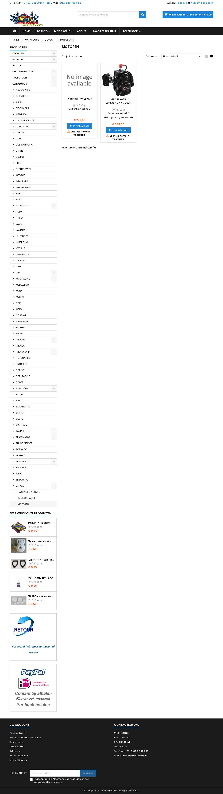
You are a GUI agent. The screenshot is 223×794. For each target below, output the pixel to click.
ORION (19, 309)
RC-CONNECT (23, 358)
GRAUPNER (22, 181)
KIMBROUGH (22, 242)
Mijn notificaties (18, 760)
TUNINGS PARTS (26, 498)
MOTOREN (23, 504)
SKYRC (19, 418)
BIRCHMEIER (22, 108)
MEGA (19, 291)
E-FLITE (19, 150)
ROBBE (19, 382)
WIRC (19, 473)
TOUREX (20, 455)
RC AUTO (42, 31)
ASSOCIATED (23, 90)
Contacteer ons (126, 725)
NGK (18, 303)
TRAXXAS (21, 461)
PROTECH (21, 345)
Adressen (15, 751)
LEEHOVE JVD (23, 254)
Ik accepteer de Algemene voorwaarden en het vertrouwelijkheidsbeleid (61, 780)
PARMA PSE (22, 321)
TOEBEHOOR (130, 31)
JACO (19, 224)
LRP (18, 272)
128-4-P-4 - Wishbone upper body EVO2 (41, 559)
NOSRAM (21, 315)
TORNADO (21, 449)
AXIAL (19, 102)
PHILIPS (20, 333)
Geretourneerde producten (25, 737)
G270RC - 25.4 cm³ (118, 103)
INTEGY (20, 217)
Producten (18, 47)
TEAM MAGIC (23, 437)
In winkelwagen (79, 125)
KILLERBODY (22, 236)
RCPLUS (20, 370)
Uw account (19, 725)
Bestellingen (17, 742)
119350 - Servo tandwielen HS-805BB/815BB (41, 596)
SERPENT (20, 412)
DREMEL (20, 157)
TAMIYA (20, 431)
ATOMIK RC (22, 96)
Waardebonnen (19, 755)
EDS (18, 163)
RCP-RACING (23, 376)
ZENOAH (20, 486)
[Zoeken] (111, 14)
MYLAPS (20, 297)
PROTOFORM (23, 351)
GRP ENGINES (23, 187)
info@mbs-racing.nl (70, 2)
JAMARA (20, 230)
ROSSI (19, 394)
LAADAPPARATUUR (104, 31)
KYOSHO (20, 248)
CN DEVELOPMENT (26, 120)
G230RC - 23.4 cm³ (79, 99)
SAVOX (20, 400)
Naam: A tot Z (182, 56)
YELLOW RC (22, 479)
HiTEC (19, 199)
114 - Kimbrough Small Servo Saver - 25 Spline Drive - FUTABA (41, 541)
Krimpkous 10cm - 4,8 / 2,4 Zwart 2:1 (41, 523)
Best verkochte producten (30, 513)
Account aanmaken (202, 2)
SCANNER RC (23, 406)
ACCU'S (82, 31)
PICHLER (20, 327)
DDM (18, 138)
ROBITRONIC (23, 388)
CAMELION (21, 114)
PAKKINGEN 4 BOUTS (29, 492)
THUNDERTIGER (24, 443)
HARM (19, 193)
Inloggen (182, 2)
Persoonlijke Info (19, 733)
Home (26, 31)
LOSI (18, 266)
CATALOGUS (19, 83)
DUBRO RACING (24, 144)
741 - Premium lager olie (41, 578)
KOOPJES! (18, 53)
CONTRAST (22, 126)
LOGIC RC (21, 260)
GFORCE (20, 175)
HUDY (19, 211)
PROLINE (20, 339)
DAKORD (20, 132)
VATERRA (21, 467)
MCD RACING (62, 31)
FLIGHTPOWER (23, 169)
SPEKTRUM (22, 425)
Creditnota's (17, 746)
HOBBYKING (22, 205)
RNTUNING (21, 364)
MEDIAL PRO (22, 284)
